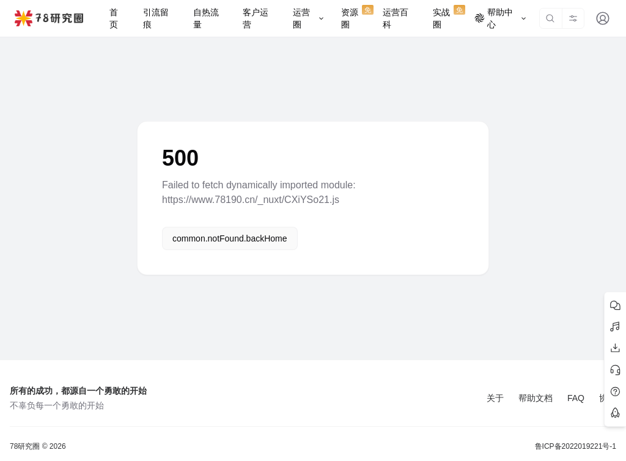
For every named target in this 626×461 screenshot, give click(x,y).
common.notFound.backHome (229, 238)
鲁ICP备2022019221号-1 (575, 446)
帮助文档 (535, 398)
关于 (495, 398)
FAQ (575, 398)
